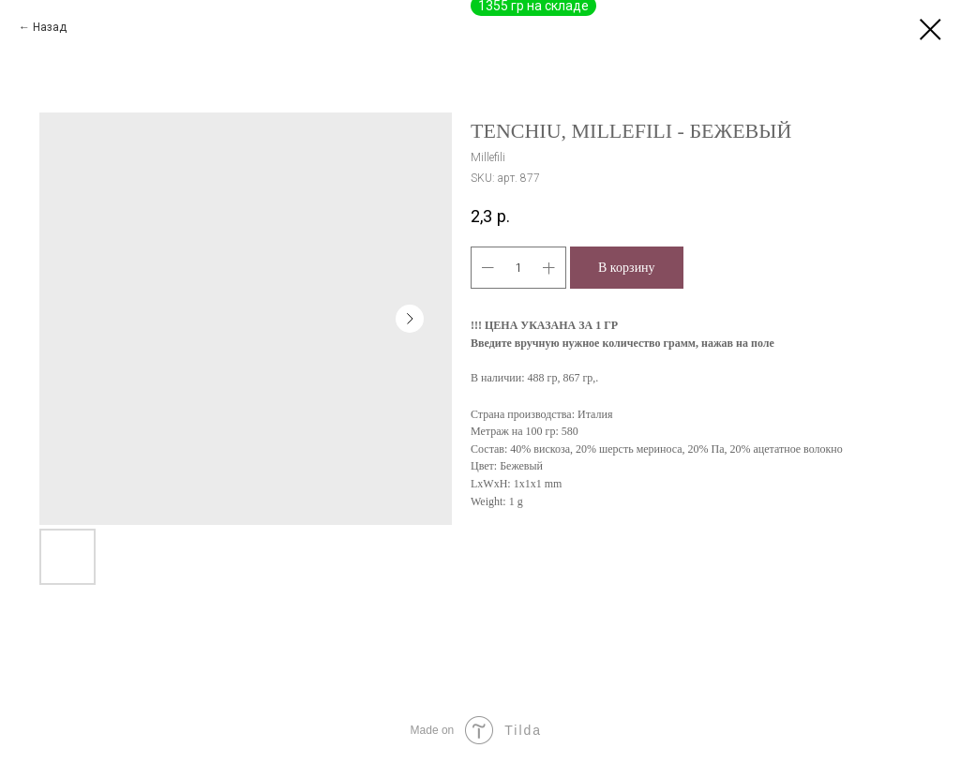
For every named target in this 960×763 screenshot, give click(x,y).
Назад (50, 27)
